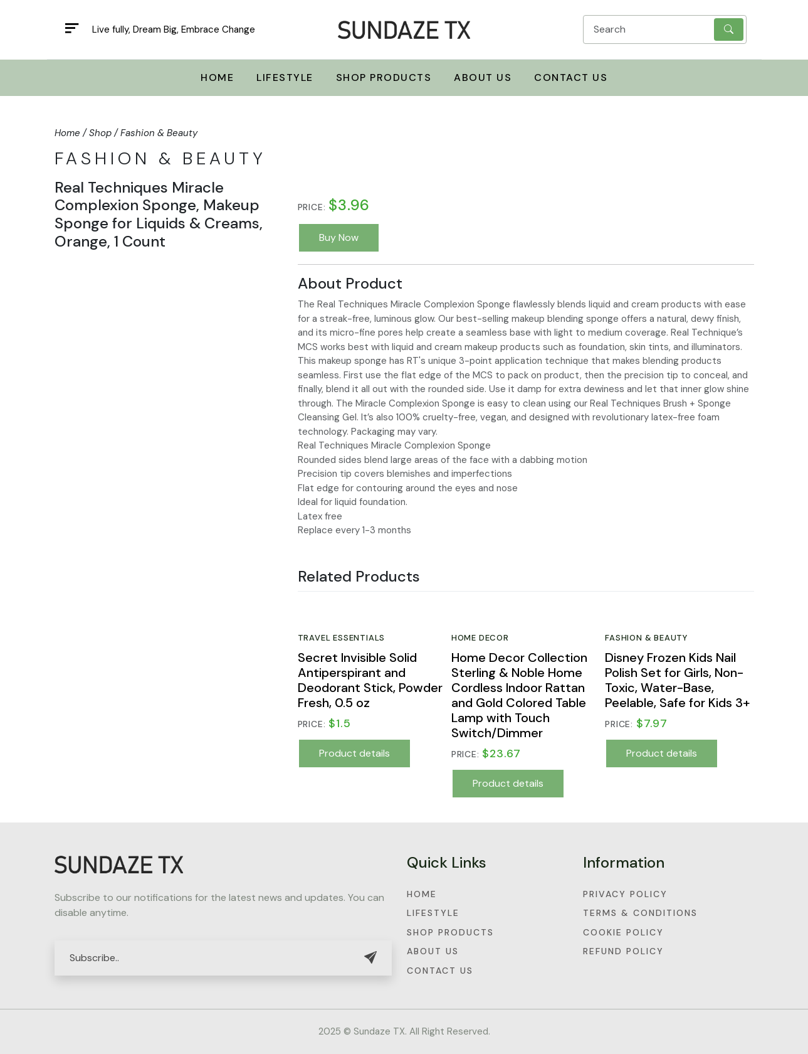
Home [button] (217, 77)
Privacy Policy (625, 894)
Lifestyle (433, 912)
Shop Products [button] (384, 77)
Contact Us (570, 77)
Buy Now (339, 237)
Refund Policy (623, 951)
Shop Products (450, 932)
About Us (483, 77)
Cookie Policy (623, 932)
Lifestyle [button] (284, 77)
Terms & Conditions (640, 912)
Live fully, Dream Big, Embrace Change (173, 29)
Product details (354, 753)
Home (422, 894)
